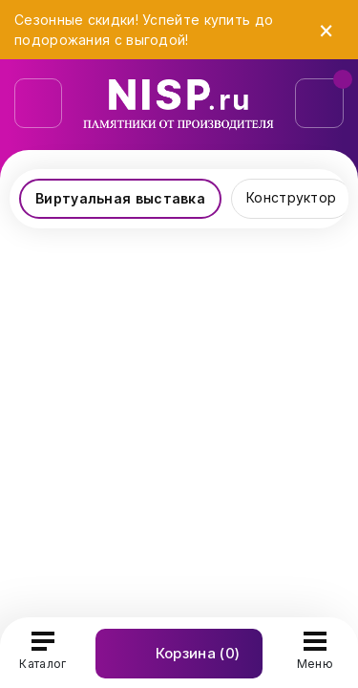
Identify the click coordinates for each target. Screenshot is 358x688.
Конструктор (291, 197)
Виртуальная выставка (120, 198)
